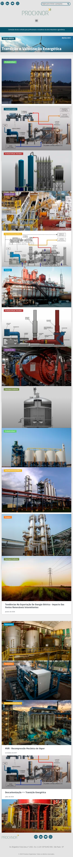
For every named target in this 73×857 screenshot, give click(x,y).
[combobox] (54, 4)
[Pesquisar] (68, 4)
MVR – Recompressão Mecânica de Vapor (25, 749)
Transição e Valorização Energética (31, 49)
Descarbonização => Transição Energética (25, 793)
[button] (36, 21)
